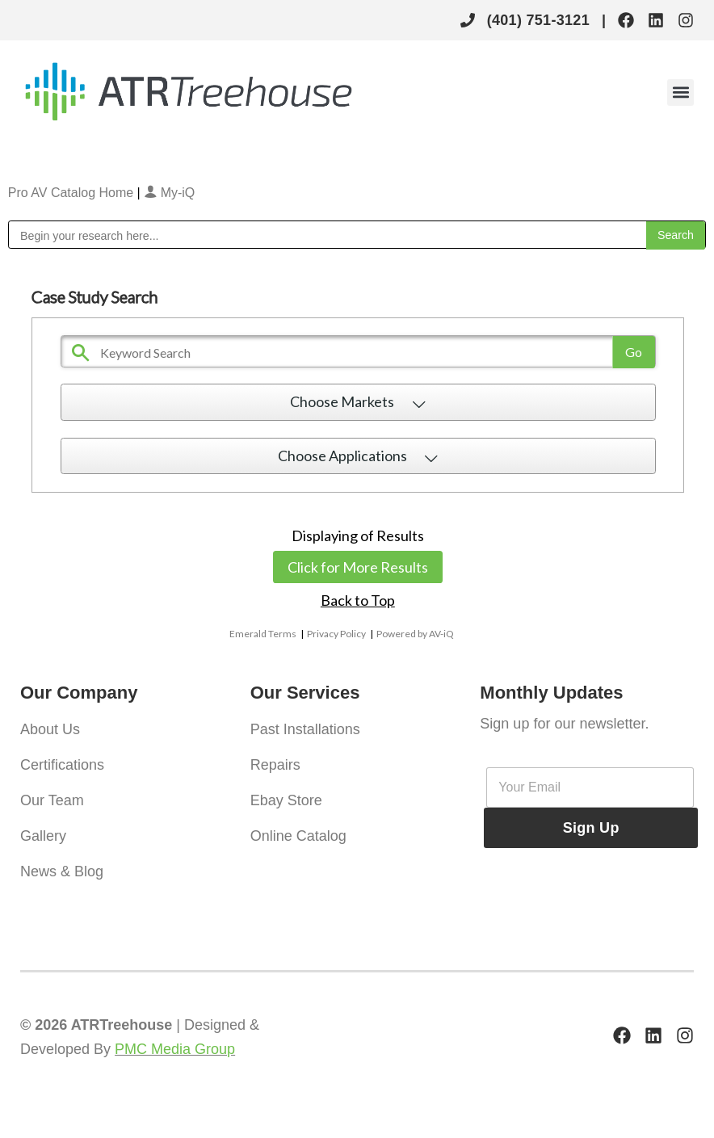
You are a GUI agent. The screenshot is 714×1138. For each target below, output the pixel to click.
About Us (50, 729)
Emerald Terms (262, 634)
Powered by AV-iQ (415, 634)
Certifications (62, 765)
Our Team (52, 800)
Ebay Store (286, 800)
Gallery (43, 836)
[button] (680, 92)
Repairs (275, 765)
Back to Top (358, 600)
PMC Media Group (175, 1049)
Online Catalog (298, 836)
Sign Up (591, 828)
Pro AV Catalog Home (72, 192)
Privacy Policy (336, 634)
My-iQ (169, 192)
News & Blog (61, 871)
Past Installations (305, 729)
